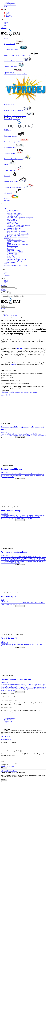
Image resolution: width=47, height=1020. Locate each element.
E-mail (2, 758)
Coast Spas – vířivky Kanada (11, 49)
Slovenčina (7, 15)
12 (1, 395)
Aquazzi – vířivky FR (9, 44)
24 (3, 395)
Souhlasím (3, 779)
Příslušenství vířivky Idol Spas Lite (16, 260)
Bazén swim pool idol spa (11, 469)
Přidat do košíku (20, 437)
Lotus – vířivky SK (9, 72)
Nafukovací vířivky (12, 216)
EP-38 (2, 641)
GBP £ (5, 25)
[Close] (21, 751)
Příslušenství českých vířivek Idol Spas (17, 257)
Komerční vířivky (11, 211)
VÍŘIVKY (6, 208)
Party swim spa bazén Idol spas (14, 552)
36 (5, 395)
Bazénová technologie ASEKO (12, 142)
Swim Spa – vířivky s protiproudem (13, 61)
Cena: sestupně (33, 392)
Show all (8, 395)
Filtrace (6, 164)
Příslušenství (7, 238)
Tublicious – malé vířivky (10, 66)
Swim (17, 348)
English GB (8, 16)
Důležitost (3, 392)
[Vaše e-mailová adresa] (8, 700)
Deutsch (7, 13)
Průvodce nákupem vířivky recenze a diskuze (16, 237)
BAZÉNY (9, 232)
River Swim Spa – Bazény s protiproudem (15, 116)
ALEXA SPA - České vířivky (14, 228)
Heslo (2, 761)
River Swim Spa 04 (9, 596)
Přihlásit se (3, 285)
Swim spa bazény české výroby (12, 119)
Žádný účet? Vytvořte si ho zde (9, 771)
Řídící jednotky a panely (10, 136)
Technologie (7, 176)
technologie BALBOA (10, 147)
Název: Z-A (17, 392)
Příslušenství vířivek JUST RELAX (16, 259)
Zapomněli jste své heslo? (7, 766)
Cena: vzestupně (24, 392)
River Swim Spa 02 (9, 638)
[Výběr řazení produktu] (5, 390)
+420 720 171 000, (6, 736)
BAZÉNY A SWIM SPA (10, 229)
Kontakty (6, 2)
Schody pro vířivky (9, 193)
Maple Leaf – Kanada (13, 223)
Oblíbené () (4, 28)
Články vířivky (8, 721)
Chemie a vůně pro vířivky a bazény (13, 159)
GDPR (5, 722)
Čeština (3, 9)
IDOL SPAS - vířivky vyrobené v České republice (17, 55)
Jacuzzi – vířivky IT (12, 219)
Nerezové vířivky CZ (12, 222)
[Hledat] (16, 288)
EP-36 (2, 600)
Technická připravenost (10, 5)
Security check (4, 764)
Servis (5, 6)
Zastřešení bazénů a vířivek (11, 181)
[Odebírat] (16, 700)
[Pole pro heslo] (8, 763)
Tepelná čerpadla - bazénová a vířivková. (14, 187)
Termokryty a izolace (9, 170)
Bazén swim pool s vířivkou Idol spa (16, 679)
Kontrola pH (7, 198)
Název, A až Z (10, 392)
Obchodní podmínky (9, 3)
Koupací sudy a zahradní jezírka (15, 226)
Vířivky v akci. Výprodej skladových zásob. (15, 74)
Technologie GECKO (9, 153)
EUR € (6, 23)
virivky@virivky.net (6, 739)
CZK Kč (3, 19)
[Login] (3, 308)
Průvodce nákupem (9, 719)
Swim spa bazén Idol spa (11, 510)
